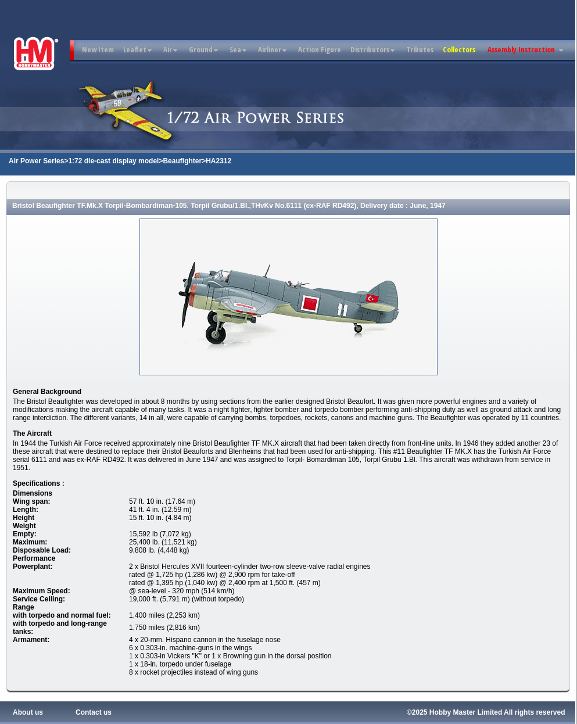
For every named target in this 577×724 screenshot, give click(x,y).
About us (28, 712)
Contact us (94, 712)
